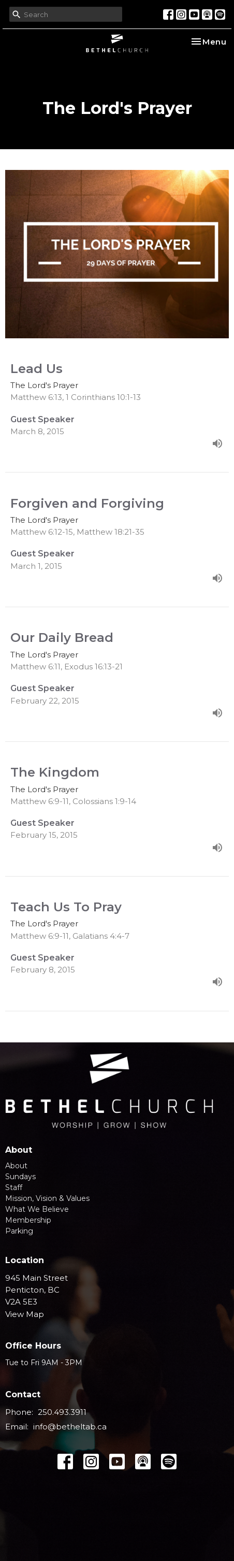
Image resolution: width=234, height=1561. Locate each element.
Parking (19, 1231)
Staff (13, 1187)
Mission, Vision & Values (47, 1198)
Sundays (20, 1176)
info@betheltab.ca (70, 1426)
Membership (28, 1220)
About (16, 1165)
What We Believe (37, 1209)
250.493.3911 (62, 1412)
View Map (24, 1314)
